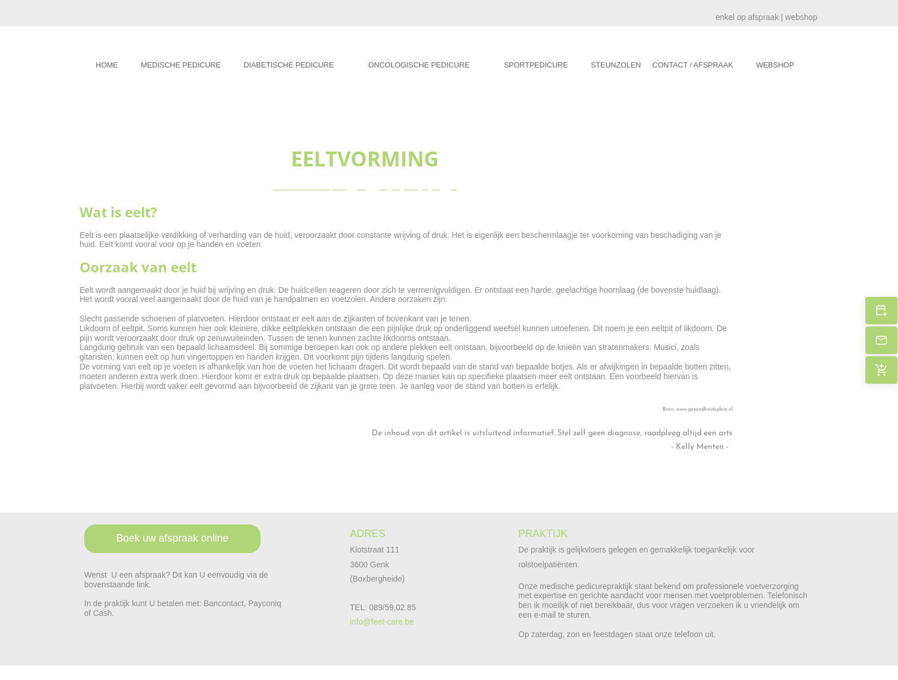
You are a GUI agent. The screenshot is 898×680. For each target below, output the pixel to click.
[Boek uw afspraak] (881, 310)
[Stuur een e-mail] (881, 340)
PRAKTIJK (543, 533)
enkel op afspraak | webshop (766, 17)
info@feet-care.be (382, 621)
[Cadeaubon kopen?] (881, 370)
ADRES (367, 533)
